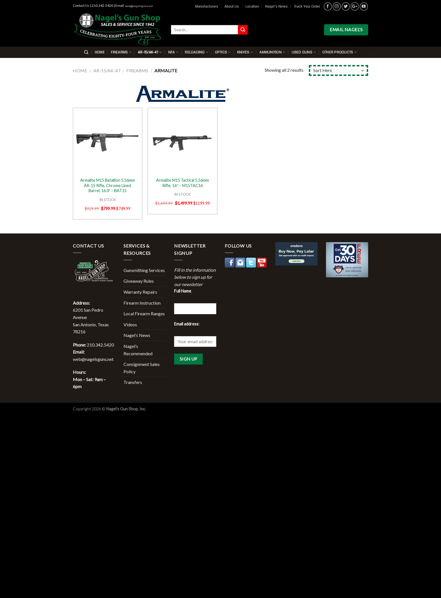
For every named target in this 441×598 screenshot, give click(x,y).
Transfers (132, 382)
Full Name (182, 291)
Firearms (121, 52)
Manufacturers (206, 6)
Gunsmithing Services (144, 270)
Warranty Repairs (140, 291)
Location (252, 6)
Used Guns (304, 52)
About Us (231, 6)
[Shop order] (338, 70)
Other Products (339, 52)
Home (100, 52)
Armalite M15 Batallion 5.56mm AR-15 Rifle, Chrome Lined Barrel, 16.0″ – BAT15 (107, 185)
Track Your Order (307, 6)
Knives (245, 52)
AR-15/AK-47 (150, 52)
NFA (173, 52)
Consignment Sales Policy (141, 367)
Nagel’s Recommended (137, 349)
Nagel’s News (276, 6)
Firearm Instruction (142, 302)
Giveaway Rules (138, 281)
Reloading (196, 52)
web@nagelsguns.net (139, 6)
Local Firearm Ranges (144, 313)
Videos (130, 324)
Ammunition (272, 52)
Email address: (186, 324)
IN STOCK (107, 199)
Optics (223, 52)
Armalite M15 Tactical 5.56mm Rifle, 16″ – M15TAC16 (182, 183)
